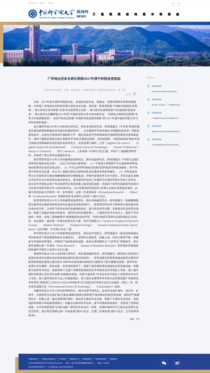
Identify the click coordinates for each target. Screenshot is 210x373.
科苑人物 (136, 10)
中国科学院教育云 (48, 359)
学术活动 (153, 10)
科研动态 (119, 10)
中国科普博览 (100, 359)
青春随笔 (161, 10)
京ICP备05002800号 (36, 367)
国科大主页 (32, 3)
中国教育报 (86, 359)
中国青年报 (73, 359)
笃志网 (50, 3)
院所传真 (127, 10)
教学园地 (111, 10)
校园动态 (144, 10)
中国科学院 (32, 359)
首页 (94, 10)
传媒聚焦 (169, 10)
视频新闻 (178, 10)
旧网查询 (113, 359)
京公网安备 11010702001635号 (60, 367)
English (42, 3)
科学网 (62, 359)
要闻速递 (102, 10)
